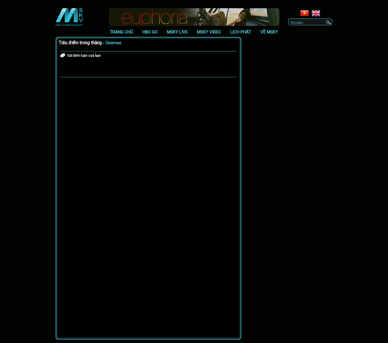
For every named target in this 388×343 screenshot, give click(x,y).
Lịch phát (240, 32)
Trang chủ (121, 32)
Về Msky (269, 32)
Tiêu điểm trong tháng (80, 42)
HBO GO (150, 32)
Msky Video (209, 32)
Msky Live (177, 32)
